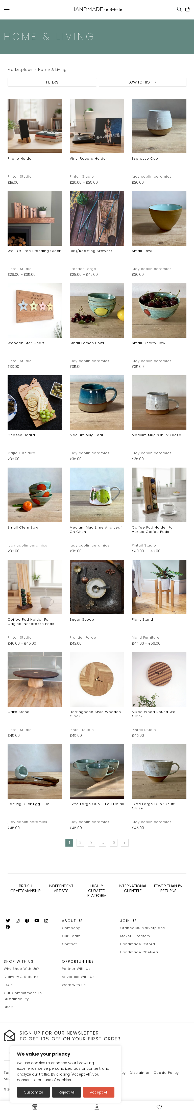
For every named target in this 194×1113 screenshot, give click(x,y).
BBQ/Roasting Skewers (91, 250)
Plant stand (142, 619)
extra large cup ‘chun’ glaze (153, 806)
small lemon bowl (87, 343)
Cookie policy (166, 1072)
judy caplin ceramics (152, 176)
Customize (33, 1092)
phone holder (20, 158)
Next (125, 843)
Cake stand (19, 711)
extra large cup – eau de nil (97, 804)
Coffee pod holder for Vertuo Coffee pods (153, 529)
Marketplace (20, 69)
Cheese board (21, 435)
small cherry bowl (149, 343)
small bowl (142, 250)
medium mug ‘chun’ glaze (156, 435)
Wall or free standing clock (34, 250)
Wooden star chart (26, 343)
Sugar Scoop (82, 619)
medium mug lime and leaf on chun (96, 529)
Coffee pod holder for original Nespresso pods (31, 621)
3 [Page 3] (91, 842)
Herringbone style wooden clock (95, 714)
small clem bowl (23, 527)
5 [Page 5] (114, 842)
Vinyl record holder (88, 158)
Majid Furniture (21, 453)
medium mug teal (86, 435)
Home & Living (52, 69)
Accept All (99, 1092)
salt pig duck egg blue (29, 804)
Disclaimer (140, 1072)
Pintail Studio (20, 176)
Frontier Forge (83, 269)
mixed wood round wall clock (155, 714)
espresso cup (145, 158)
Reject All (67, 1092)
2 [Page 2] (80, 842)
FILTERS (52, 82)
